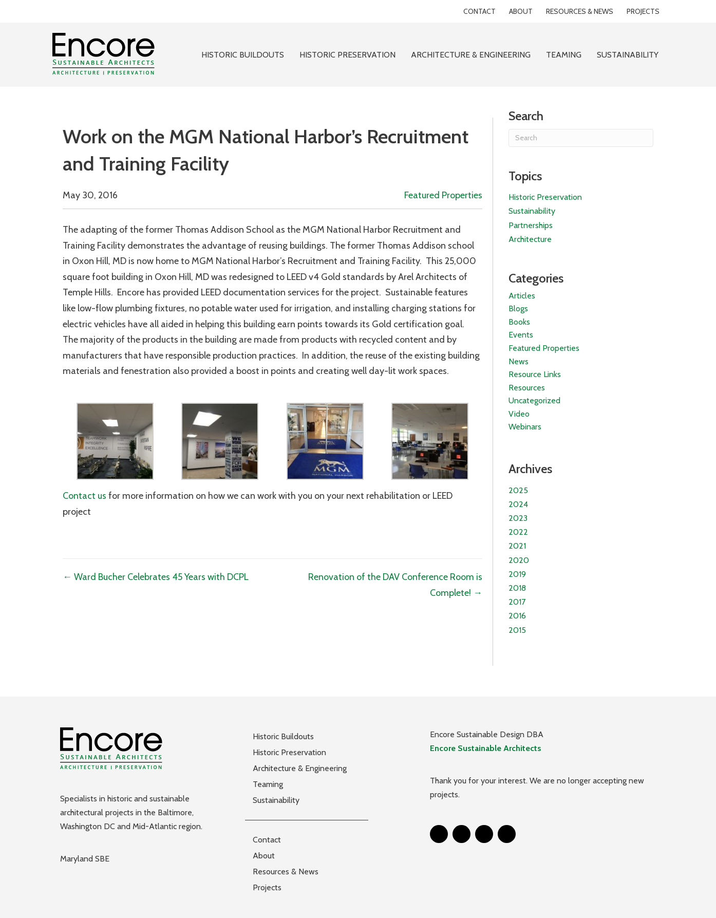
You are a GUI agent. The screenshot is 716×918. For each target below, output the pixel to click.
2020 (518, 560)
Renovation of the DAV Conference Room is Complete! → (395, 584)
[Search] (580, 138)
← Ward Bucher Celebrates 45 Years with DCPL (156, 577)
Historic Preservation (545, 197)
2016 (517, 616)
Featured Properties (443, 195)
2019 (517, 574)
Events (520, 335)
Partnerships (530, 225)
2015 (517, 630)
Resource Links (534, 374)
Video (519, 414)
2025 (518, 490)
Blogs (518, 308)
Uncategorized (534, 400)
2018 (517, 588)
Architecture (530, 239)
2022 (518, 532)
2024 (518, 504)
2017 (516, 602)
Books (519, 322)
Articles (521, 296)
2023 (517, 518)
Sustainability (531, 211)
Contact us (84, 495)
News (518, 361)
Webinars (524, 427)
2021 (517, 546)
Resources (526, 387)
